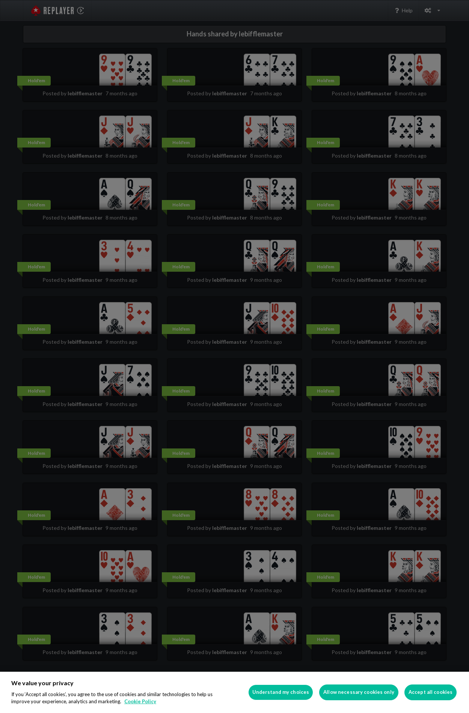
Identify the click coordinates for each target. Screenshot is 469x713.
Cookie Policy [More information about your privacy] (140, 701)
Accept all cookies (430, 692)
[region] (234, 692)
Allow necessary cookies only (358, 692)
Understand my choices (280, 692)
